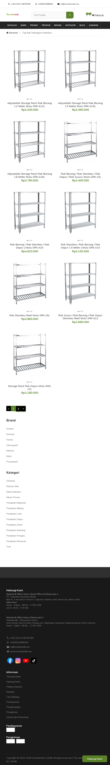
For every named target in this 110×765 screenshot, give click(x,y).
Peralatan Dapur (14, 519)
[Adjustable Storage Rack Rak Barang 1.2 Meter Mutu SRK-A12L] (29, 105)
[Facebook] (10, 660)
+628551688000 (19, 642)
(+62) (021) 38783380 (22, 637)
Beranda (12, 32)
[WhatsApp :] (7, 642)
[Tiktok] (34, 660)
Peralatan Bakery (15, 508)
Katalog (12, 25)
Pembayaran (12, 701)
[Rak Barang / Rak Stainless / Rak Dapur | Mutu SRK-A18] (29, 246)
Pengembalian (13, 707)
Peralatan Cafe (14, 513)
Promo (34, 25)
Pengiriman (12, 712)
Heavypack (12, 445)
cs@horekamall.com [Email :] (68, 4)
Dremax (10, 434)
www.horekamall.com (21, 651)
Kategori (70, 25)
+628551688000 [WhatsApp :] (44, 4)
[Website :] (7, 651)
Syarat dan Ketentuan (17, 717)
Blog (82, 25)
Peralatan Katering (15, 530)
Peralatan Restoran (16, 541)
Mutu (8, 456)
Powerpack (12, 461)
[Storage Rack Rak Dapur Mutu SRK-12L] (29, 388)
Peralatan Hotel (14, 524)
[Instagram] (18, 660)
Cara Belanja (12, 696)
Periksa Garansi (14, 686)
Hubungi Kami (13, 681)
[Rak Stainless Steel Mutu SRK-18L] (29, 315)
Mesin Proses (13, 497)
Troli (8, 546)
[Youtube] (26, 661)
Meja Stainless (13, 491)
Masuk (98, 15)
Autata (9, 428)
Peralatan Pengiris (15, 535)
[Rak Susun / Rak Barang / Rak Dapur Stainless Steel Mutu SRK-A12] (80, 317)
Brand (58, 25)
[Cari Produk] (48, 15)
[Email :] (7, 646)
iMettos (10, 450)
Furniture (10, 480)
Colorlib (13, 761)
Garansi (93, 25)
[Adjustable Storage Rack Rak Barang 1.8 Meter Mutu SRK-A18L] (29, 175)
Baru (23, 25)
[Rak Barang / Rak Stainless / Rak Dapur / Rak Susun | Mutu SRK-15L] (80, 175)
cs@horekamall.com (20, 646)
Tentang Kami (13, 676)
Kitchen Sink (12, 486)
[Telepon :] (7, 637)
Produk (46, 25)
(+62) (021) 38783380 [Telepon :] (19, 4)
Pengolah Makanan (16, 502)
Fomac (9, 439)
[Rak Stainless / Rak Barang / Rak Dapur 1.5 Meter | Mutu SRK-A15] (80, 246)
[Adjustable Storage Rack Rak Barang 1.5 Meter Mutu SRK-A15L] (80, 105)
